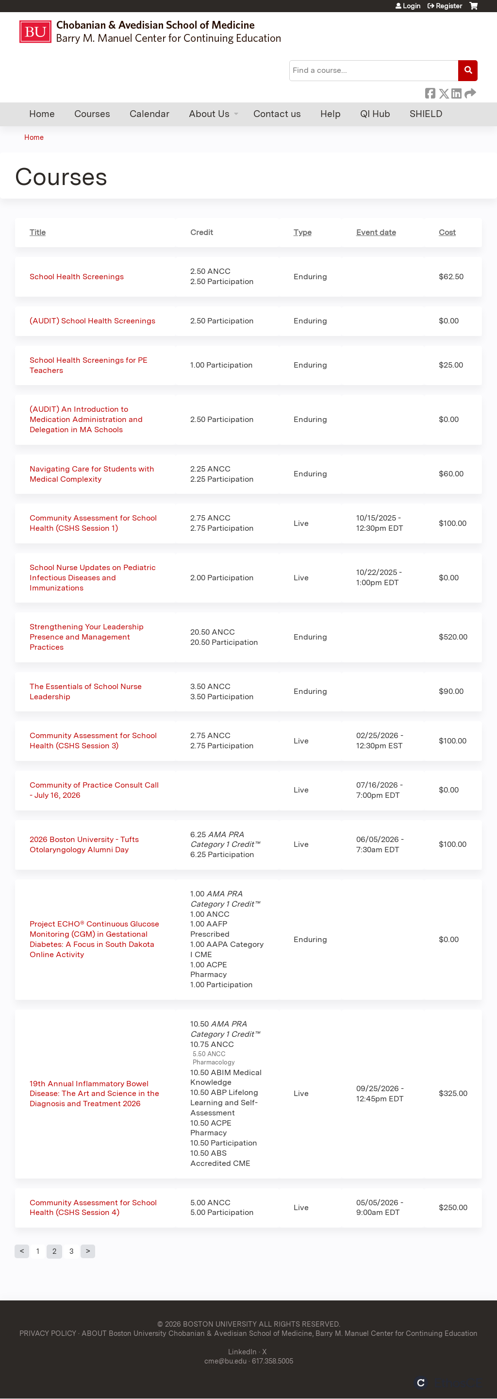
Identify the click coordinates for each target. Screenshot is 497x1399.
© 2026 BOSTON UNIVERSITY (207, 1324)
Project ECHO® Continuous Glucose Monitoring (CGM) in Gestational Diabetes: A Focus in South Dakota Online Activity (94, 939)
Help (330, 113)
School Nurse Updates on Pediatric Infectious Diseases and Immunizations (93, 577)
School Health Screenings (77, 276)
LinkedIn (456, 92)
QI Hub (375, 113)
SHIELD (426, 113)
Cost (447, 232)
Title (38, 232)
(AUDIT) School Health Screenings (92, 320)
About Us (209, 113)
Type (303, 232)
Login (411, 5)
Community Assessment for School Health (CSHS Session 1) (93, 523)
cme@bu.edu (225, 1361)
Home (42, 113)
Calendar (149, 113)
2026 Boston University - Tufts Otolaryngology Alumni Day (84, 844)
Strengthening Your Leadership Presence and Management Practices (87, 637)
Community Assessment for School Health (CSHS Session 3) (93, 740)
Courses (92, 113)
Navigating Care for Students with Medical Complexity (92, 474)
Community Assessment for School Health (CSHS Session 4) (93, 1207)
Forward (469, 92)
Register (449, 5)
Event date (376, 232)
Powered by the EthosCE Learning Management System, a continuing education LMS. (448, 1383)
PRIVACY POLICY (47, 1333)
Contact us (277, 113)
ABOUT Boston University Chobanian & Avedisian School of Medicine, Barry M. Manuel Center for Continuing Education (280, 1333)
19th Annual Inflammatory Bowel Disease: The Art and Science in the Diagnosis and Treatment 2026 (94, 1094)
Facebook (430, 92)
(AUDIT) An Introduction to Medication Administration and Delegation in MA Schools (86, 419)
